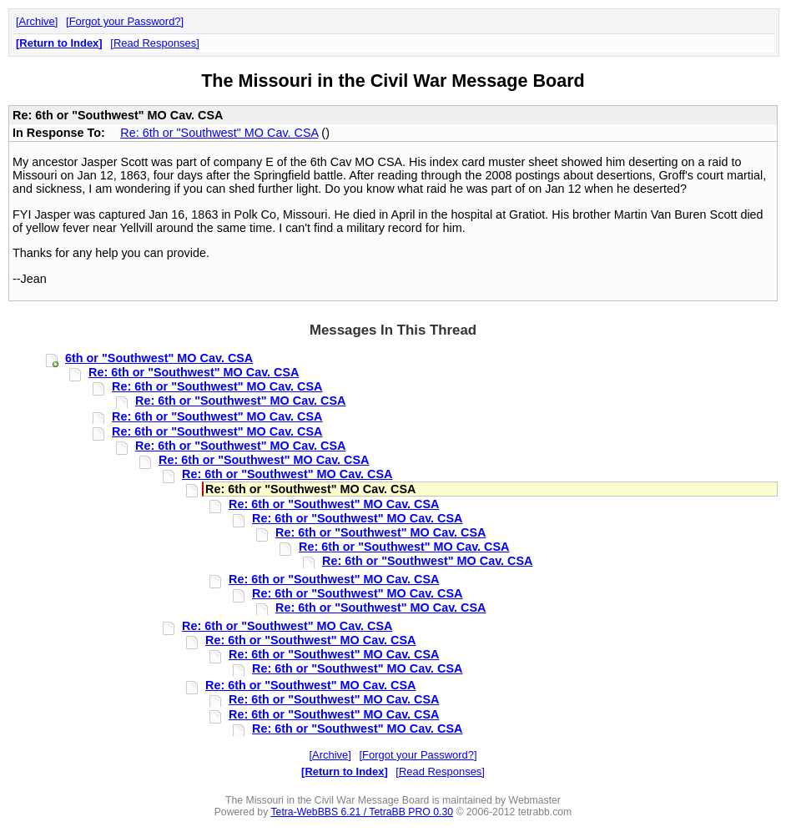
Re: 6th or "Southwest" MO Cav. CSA (219, 132)
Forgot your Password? (125, 21)
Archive (37, 21)
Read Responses (154, 43)
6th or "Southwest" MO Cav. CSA (159, 358)
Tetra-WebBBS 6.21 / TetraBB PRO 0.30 (361, 812)
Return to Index (58, 43)
